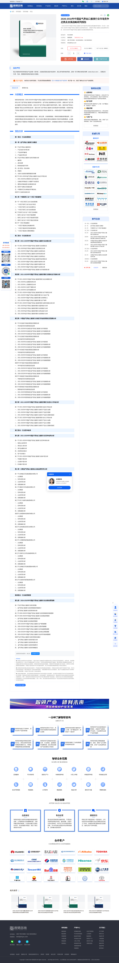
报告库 (57, 6)
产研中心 (65, 6)
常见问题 (101, 941)
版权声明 (16, 68)
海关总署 (53, 954)
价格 (62, 48)
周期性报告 (89, 943)
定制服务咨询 (35, 653)
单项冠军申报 (77, 943)
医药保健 (25, 11)
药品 (31, 11)
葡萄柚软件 (74, 954)
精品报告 (63, 933)
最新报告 (63, 931)
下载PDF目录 (101, 59)
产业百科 (48, 6)
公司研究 (89, 933)
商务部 (42, 954)
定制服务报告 (77, 931)
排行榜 (79, 6)
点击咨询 (59, 487)
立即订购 (68, 59)
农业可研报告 (90, 931)
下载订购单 (87, 53)
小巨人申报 (77, 941)
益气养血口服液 (65, 15)
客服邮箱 (63, 42)
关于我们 (97, 1)
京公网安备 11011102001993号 (68, 959)
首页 (13, 11)
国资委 (47, 954)
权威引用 (101, 936)
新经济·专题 (90, 941)
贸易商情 (63, 936)
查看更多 (95, 125)
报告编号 (63, 35)
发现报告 (67, 954)
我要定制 (104, 267)
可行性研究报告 (78, 933)
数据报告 (89, 936)
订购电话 (63, 40)
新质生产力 (89, 938)
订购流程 (101, 938)
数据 (87, 6)
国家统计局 (24, 954)
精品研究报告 (77, 936)
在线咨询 (85, 59)
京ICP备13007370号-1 (53, 959)
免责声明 (101, 945)
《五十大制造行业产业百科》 (59, 80)
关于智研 (101, 931)
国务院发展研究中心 (34, 954)
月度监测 (63, 938)
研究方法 (101, 933)
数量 (62, 53)
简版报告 (63, 941)
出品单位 (63, 37)
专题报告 (76, 948)
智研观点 (31, 6)
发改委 (18, 954)
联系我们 (101, 948)
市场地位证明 (77, 938)
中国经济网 (60, 954)
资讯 (73, 6)
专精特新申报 (77, 945)
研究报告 (39, 6)
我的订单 (105, 1)
